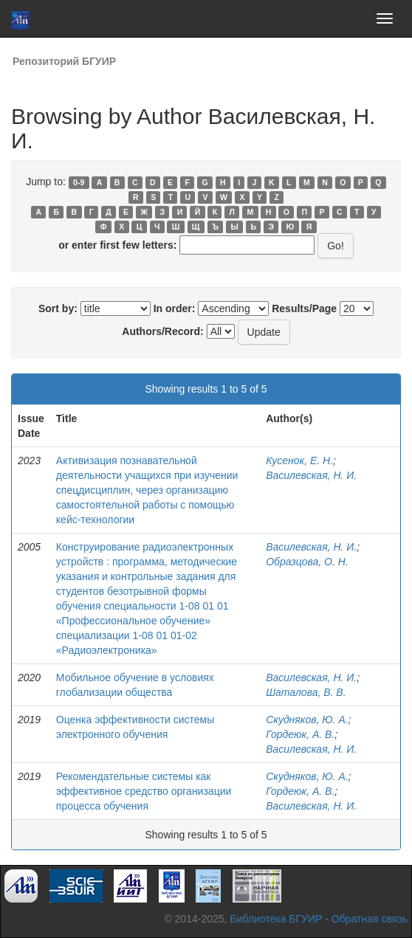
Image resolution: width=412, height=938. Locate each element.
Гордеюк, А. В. (300, 734)
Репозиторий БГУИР (64, 61)
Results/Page (304, 308)
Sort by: (58, 308)
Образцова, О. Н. (307, 562)
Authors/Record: (162, 331)
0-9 (78, 182)
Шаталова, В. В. (306, 692)
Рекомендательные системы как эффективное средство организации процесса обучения (144, 791)
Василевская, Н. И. (311, 475)
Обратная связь (370, 919)
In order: (175, 308)
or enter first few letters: (117, 245)
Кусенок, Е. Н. (299, 460)
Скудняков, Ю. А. (307, 719)
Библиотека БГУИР (276, 919)
